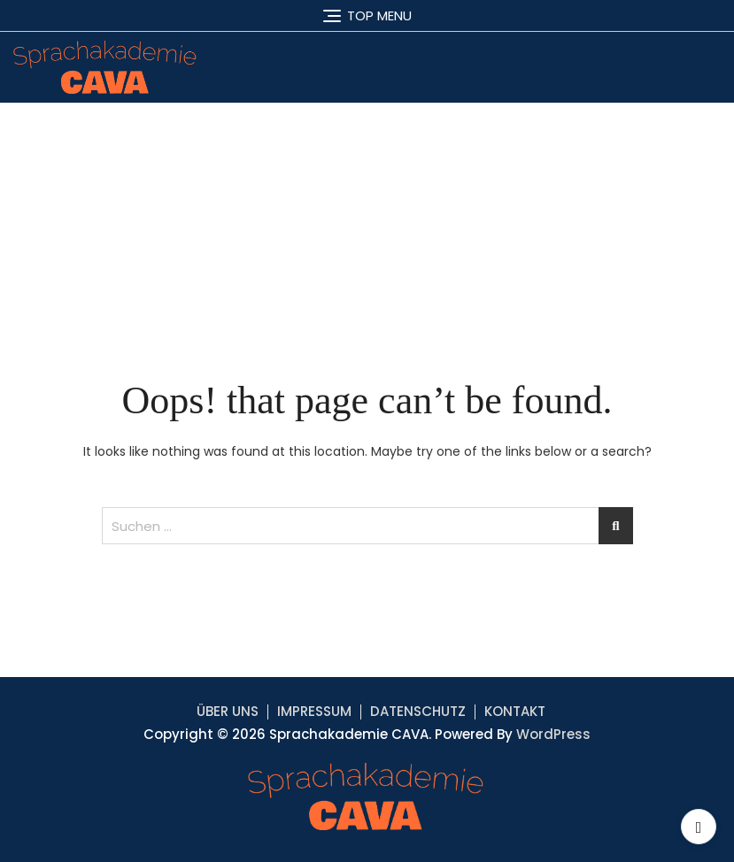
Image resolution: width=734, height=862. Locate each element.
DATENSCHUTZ (418, 711)
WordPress (553, 734)
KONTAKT (514, 711)
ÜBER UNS (228, 711)
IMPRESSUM (314, 711)
